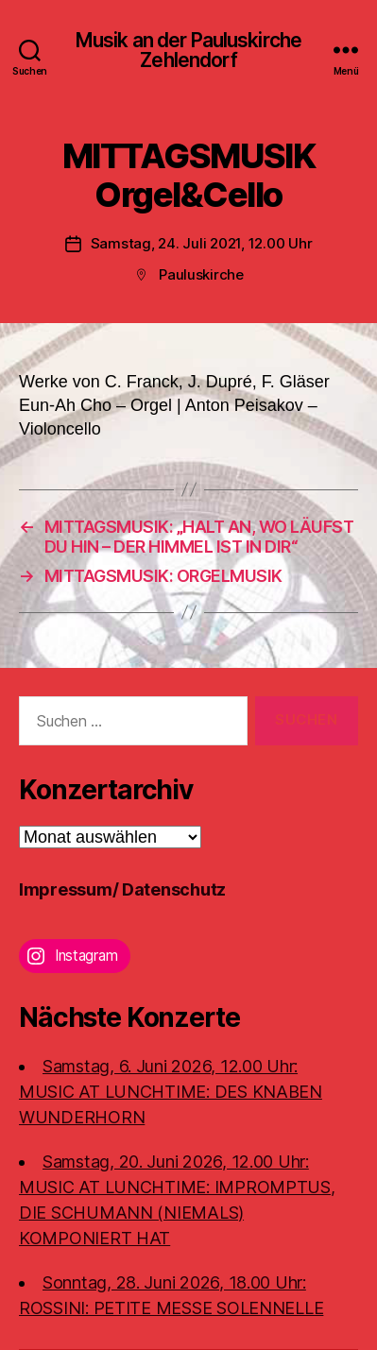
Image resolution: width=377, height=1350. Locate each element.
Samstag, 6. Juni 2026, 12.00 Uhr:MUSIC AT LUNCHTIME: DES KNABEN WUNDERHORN (170, 1091)
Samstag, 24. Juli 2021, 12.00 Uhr (202, 243)
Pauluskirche (201, 274)
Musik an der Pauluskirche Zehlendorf (188, 50)
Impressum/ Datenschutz (122, 889)
